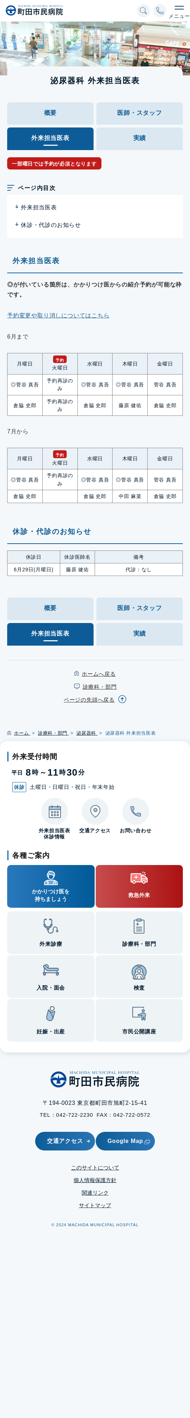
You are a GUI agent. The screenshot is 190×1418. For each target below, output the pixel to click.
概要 (50, 113)
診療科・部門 (100, 687)
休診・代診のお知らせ (51, 225)
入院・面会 (51, 988)
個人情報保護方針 (95, 1180)
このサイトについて (95, 1167)
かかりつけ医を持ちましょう (51, 895)
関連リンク (95, 1193)
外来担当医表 (39, 207)
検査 (139, 988)
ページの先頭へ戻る (89, 700)
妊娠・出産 (51, 1031)
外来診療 (50, 944)
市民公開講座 (139, 1031)
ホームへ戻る (99, 674)
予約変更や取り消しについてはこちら (58, 315)
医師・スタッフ (139, 113)
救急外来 (139, 895)
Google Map (129, 1141)
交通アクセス (65, 1141)
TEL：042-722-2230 (66, 1115)
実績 (139, 138)
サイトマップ (95, 1205)
